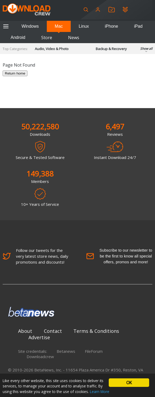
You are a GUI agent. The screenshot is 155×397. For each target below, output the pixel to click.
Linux (84, 26)
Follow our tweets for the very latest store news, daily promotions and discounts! (35, 256)
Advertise (39, 337)
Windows (30, 26)
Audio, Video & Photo (52, 48)
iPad (138, 26)
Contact (53, 331)
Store (46, 37)
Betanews (66, 351)
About (25, 331)
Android (18, 37)
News (73, 37)
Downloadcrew (40, 356)
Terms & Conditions (96, 331)
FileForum (94, 351)
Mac (59, 26)
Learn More (99, 391)
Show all (146, 50)
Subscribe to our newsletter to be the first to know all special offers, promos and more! (119, 256)
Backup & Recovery (111, 48)
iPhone (111, 26)
